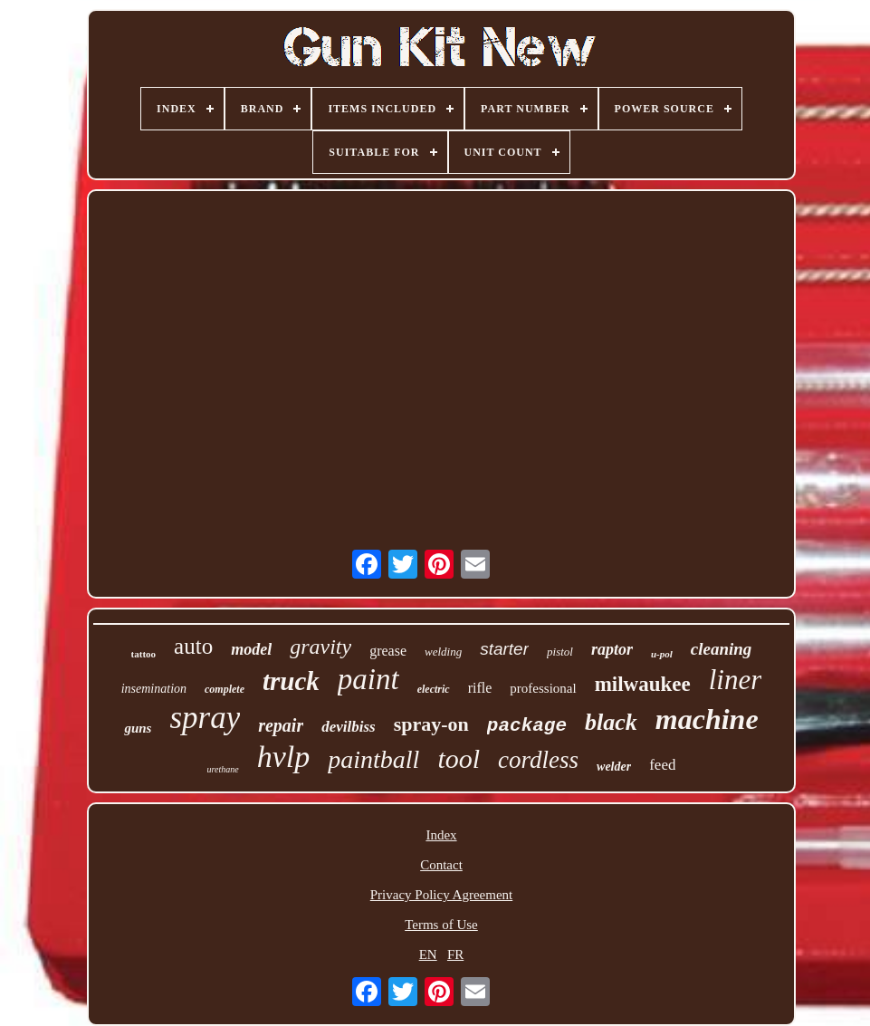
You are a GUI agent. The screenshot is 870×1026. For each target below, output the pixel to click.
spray (204, 717)
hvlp (284, 756)
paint (368, 679)
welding (443, 651)
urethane (223, 769)
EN (428, 954)
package (527, 725)
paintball (373, 759)
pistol (560, 651)
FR (455, 954)
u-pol (662, 653)
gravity (320, 646)
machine (707, 719)
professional (543, 688)
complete (224, 689)
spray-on (431, 724)
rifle (480, 687)
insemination (153, 688)
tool (458, 758)
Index (440, 835)
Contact (441, 865)
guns (137, 728)
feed (662, 764)
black (611, 722)
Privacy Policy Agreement (441, 894)
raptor (612, 649)
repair (280, 725)
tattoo (144, 653)
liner (735, 679)
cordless (538, 759)
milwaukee (643, 684)
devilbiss (348, 726)
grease (387, 650)
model (251, 649)
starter (504, 648)
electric (433, 689)
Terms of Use (441, 924)
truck (291, 680)
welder (614, 766)
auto (193, 646)
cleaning (721, 648)
